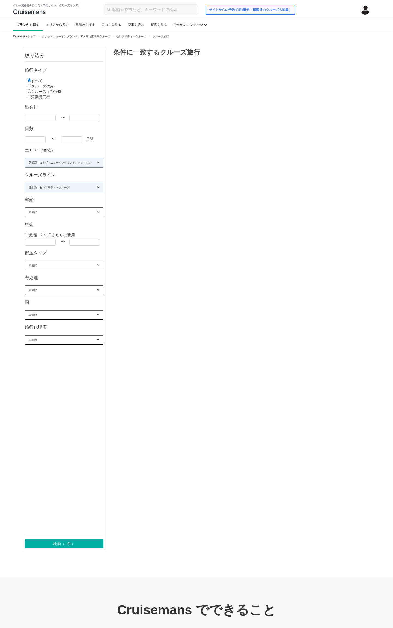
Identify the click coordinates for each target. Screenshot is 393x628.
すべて (37, 80)
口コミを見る (111, 25)
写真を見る (159, 25)
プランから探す (27, 25)
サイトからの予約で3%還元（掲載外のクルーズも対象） (250, 10)
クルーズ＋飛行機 (46, 91)
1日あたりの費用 (58, 235)
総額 (31, 235)
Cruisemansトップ (24, 36)
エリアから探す (57, 25)
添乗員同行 (40, 97)
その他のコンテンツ (190, 25)
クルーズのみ (42, 86)
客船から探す (85, 25)
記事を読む (136, 25)
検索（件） (64, 544)
